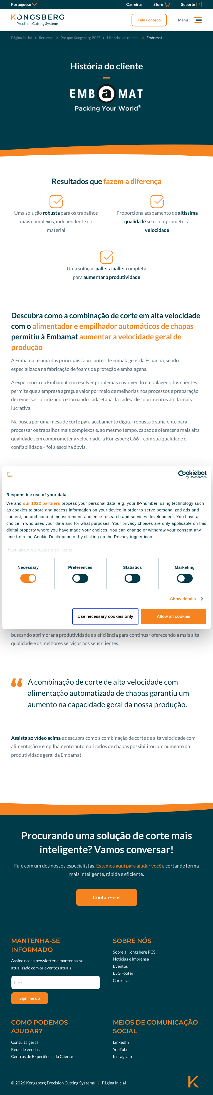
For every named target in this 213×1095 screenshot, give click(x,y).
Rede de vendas (25, 1049)
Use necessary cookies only (105, 616)
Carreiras (121, 980)
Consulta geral (24, 1042)
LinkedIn (121, 1042)
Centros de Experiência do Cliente (42, 1056)
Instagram (122, 1056)
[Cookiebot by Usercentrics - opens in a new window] (182, 474)
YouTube (120, 1049)
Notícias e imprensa (131, 958)
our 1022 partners (41, 503)
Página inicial (21, 37)
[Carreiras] (134, 4)
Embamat (25, 360)
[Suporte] (191, 4)
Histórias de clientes (123, 37)
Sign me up (29, 998)
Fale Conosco (149, 20)
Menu (183, 20)
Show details (183, 598)
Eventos (120, 966)
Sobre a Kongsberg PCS (134, 951)
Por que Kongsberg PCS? (80, 37)
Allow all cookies (173, 616)
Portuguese (24, 4)
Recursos (46, 37)
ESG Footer (123, 973)
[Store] (161, 4)
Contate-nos (106, 897)
